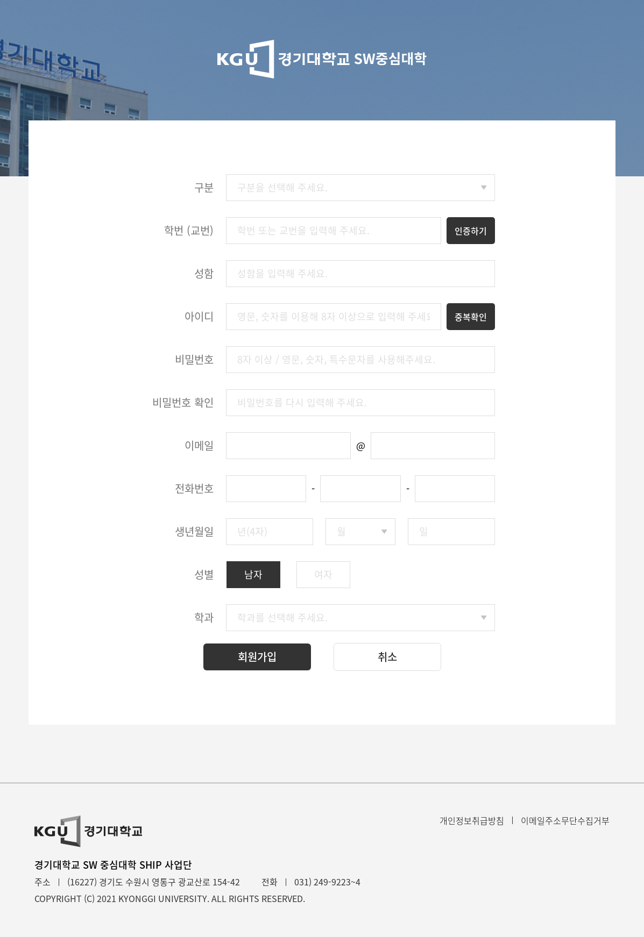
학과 (204, 617)
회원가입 (257, 656)
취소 (387, 656)
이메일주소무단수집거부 (565, 820)
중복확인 (471, 316)
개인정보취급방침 (472, 820)
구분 (204, 187)
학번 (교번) (189, 230)
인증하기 (471, 230)
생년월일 (194, 531)
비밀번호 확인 (183, 402)
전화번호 (194, 488)
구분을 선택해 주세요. (282, 187)
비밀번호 (194, 359)
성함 (204, 273)
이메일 (199, 445)
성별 (204, 574)
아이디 (199, 316)
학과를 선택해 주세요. (282, 617)
